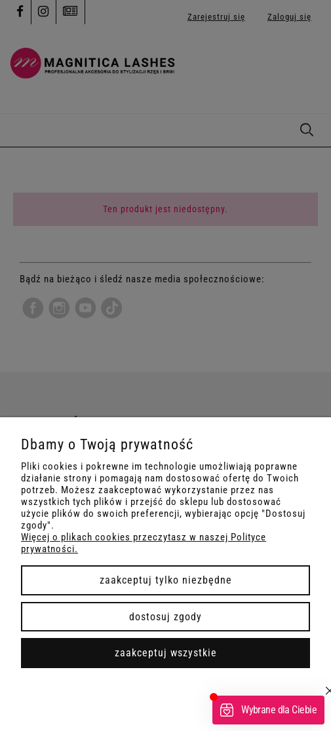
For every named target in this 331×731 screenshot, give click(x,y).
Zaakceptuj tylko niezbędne (166, 580)
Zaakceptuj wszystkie (166, 653)
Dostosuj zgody (165, 616)
